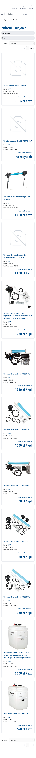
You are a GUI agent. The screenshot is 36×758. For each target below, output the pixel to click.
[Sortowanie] (22, 43)
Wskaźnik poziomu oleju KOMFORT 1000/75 (17, 141)
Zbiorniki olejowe (17, 20)
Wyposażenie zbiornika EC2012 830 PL (16, 485)
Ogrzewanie (7, 20)
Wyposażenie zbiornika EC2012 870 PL (16, 541)
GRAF (9, 89)
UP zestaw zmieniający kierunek (14, 85)
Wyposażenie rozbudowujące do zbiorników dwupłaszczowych (14, 256)
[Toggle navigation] (2, 13)
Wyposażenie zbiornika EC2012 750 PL (16, 430)
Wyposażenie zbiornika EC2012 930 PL (16, 597)
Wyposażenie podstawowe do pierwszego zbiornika (17, 198)
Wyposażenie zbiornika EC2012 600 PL (16, 374)
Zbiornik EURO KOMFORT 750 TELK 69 (16, 713)
